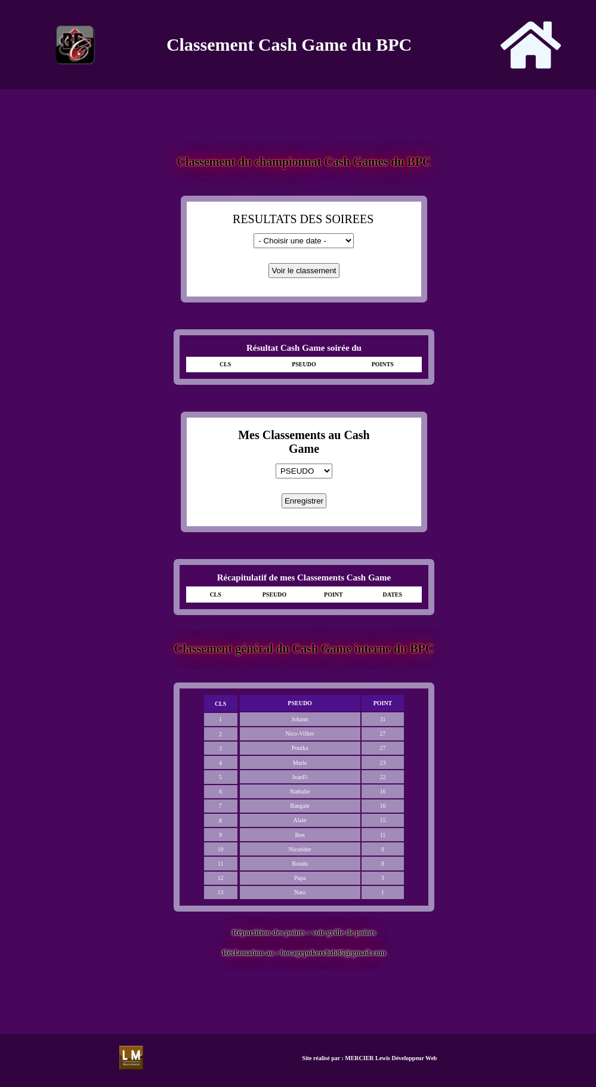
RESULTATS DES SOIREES (303, 219)
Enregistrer (304, 500)
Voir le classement (303, 270)
